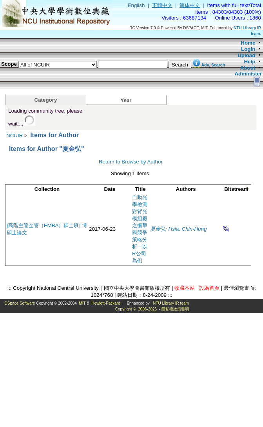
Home (248, 43)
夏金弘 (157, 229)
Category (45, 100)
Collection (47, 189)
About (248, 68)
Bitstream (236, 189)
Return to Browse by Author (131, 162)
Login (248, 49)
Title (140, 189)
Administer (248, 74)
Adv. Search (213, 65)
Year (125, 100)
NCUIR (14, 135)
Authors (186, 189)
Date (110, 189)
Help (249, 62)
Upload (246, 55)
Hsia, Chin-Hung (188, 229)
